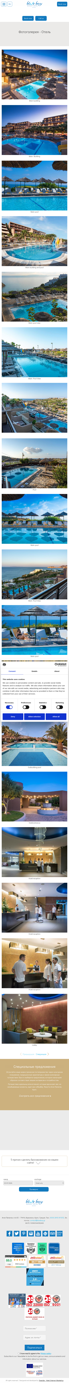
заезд (5, 1179)
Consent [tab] (12, 671)
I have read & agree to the (35, 1353)
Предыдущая (28, 1054)
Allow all (56, 717)
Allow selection (34, 717)
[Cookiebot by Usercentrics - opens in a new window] (56, 664)
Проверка (33, 1189)
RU (10, 4)
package (37, 1179)
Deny (13, 717)
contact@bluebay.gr (37, 1220)
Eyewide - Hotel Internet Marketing (51, 1380)
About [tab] (56, 671)
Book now (62, 4)
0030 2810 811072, (57, 1217)
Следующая (41, 1054)
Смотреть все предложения (34, 1095)
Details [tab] (34, 671)
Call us (41, 18)
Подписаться (34, 1347)
